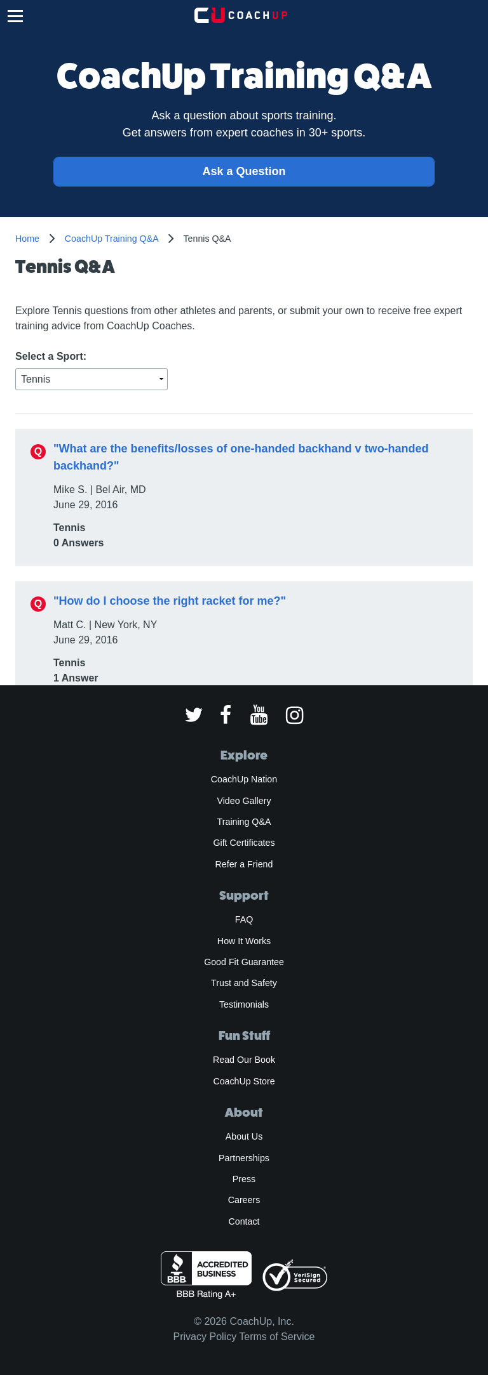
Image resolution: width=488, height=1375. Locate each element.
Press (244, 1179)
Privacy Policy (205, 1336)
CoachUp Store (243, 1081)
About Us (244, 1136)
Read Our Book (244, 1060)
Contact (243, 1221)
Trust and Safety (244, 983)
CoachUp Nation (244, 779)
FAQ (244, 919)
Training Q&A (244, 822)
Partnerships (244, 1158)
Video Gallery (244, 801)
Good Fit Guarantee (244, 962)
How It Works (244, 941)
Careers (244, 1200)
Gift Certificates (243, 843)
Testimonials (244, 1004)
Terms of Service (277, 1336)
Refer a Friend (244, 864)
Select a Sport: (50, 356)
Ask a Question (243, 171)
